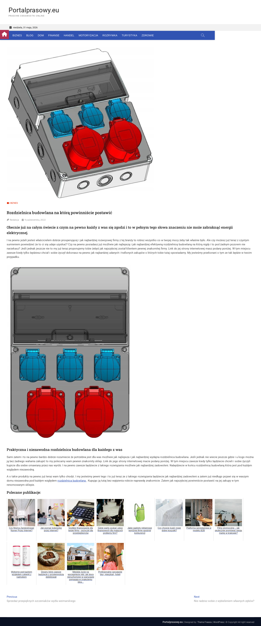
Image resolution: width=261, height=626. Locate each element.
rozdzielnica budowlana (71, 480)
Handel (76, 35)
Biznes (24, 35)
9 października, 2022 (35, 220)
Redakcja (14, 220)
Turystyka (136, 35)
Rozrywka (116, 35)
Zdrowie (154, 35)
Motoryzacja (95, 35)
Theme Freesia (204, 622)
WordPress (218, 622)
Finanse (60, 35)
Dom (47, 35)
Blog (36, 35)
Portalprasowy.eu (34, 10)
